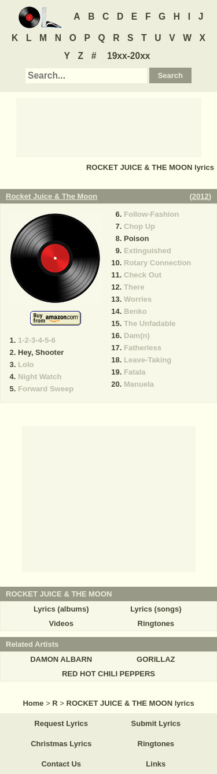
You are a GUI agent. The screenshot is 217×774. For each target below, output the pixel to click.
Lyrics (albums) (61, 609)
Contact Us (61, 764)
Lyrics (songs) (155, 609)
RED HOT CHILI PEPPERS (108, 673)
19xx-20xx (128, 56)
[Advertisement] (108, 126)
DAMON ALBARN (61, 659)
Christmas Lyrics (61, 743)
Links (155, 764)
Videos (61, 623)
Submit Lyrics (156, 723)
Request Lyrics (61, 723)
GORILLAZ (156, 659)
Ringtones (156, 623)
